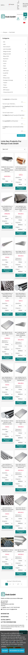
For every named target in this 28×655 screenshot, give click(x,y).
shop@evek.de (13, 609)
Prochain (21, 584)
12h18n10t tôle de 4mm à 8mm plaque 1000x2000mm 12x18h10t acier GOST (7, 169)
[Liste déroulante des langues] (11, 5)
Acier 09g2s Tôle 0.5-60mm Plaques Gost (21, 252)
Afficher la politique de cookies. (15, 646)
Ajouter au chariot (7, 185)
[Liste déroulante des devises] (3, 5)
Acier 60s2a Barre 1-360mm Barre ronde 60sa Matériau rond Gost (7, 509)
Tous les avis (21, 135)
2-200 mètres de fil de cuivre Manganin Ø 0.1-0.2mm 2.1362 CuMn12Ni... (21, 169)
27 (18, 584)
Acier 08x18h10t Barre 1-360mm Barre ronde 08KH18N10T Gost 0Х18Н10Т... (7, 208)
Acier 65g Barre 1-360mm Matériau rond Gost (7, 550)
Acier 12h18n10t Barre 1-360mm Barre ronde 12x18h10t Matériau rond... (7, 295)
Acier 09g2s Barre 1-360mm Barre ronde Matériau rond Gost (7, 253)
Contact (25, 6)
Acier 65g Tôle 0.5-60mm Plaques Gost (21, 550)
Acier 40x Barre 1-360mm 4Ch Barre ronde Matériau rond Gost (7, 422)
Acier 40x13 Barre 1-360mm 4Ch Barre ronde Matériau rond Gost (7, 466)
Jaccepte (4, 650)
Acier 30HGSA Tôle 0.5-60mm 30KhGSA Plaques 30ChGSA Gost (21, 379)
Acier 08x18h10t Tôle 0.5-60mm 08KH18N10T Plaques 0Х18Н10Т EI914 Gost (21, 208)
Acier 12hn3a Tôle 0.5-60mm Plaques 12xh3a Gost (7, 334)
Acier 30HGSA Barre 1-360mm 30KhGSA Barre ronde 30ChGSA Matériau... (7, 379)
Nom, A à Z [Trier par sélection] (5, 149)
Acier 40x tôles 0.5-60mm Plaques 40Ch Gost (21, 422)
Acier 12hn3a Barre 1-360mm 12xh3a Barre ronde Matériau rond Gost (21, 295)
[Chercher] (21, 14)
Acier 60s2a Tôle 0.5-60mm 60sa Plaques (21, 508)
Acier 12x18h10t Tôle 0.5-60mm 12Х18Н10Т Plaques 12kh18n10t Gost (21, 334)
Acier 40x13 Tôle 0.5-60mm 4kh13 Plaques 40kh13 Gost (21, 466)
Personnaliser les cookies (17, 650)
